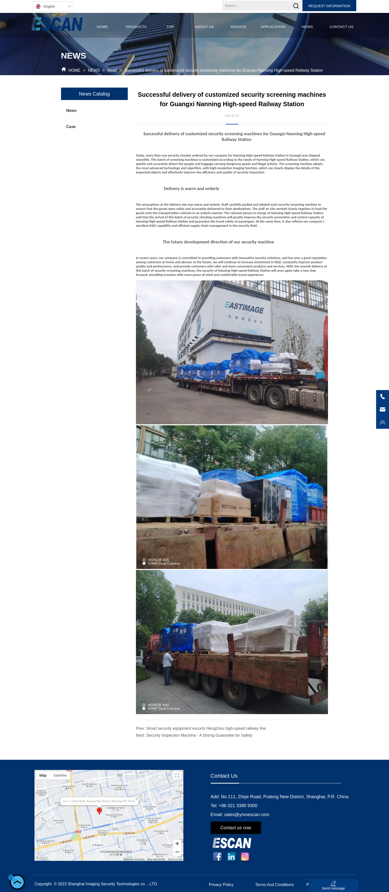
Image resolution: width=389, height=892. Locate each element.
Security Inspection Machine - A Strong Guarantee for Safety (199, 735)
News (112, 70)
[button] (136, 27)
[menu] (221, 26)
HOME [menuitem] (102, 27)
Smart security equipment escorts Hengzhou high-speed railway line (206, 728)
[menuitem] (136, 26)
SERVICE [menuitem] (238, 27)
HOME (74, 70)
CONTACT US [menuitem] (341, 27)
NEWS (94, 70)
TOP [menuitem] (170, 27)
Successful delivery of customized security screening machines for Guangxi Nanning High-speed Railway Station (223, 70)
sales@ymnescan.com (246, 814)
